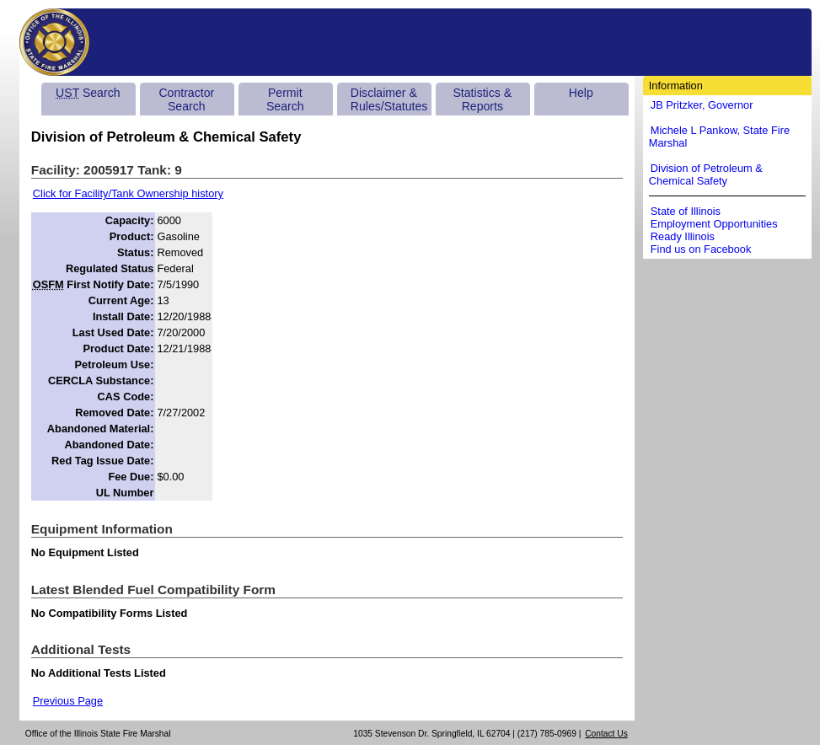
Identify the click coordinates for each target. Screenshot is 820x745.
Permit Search (285, 99)
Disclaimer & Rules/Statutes (389, 99)
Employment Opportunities (714, 223)
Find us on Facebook (701, 249)
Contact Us (606, 733)
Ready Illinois (683, 236)
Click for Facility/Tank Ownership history (128, 193)
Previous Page (68, 700)
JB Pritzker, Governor (702, 105)
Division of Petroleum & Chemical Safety (706, 174)
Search (88, 92)
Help (581, 92)
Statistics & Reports (482, 99)
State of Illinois (686, 211)
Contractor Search (186, 99)
